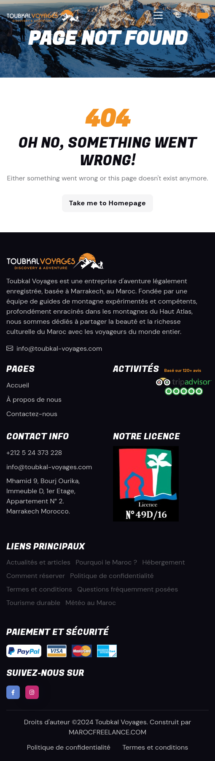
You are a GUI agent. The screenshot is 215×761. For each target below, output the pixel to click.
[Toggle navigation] (158, 15)
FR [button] (183, 15)
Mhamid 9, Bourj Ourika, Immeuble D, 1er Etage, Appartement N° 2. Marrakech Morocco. (43, 496)
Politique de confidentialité (111, 575)
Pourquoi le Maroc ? (106, 562)
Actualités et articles (38, 562)
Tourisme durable (33, 602)
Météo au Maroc (90, 602)
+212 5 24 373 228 (34, 452)
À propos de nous (34, 399)
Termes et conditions (39, 589)
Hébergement (163, 562)
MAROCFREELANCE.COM (107, 732)
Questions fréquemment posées (127, 589)
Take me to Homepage (107, 203)
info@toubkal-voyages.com (54, 348)
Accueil (17, 385)
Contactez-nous (31, 413)
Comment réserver (35, 575)
